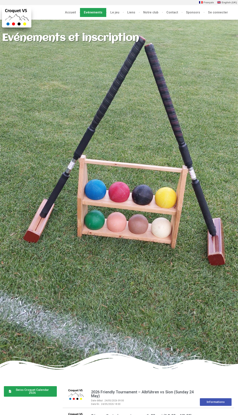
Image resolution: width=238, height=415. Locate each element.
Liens (131, 12)
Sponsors (193, 12)
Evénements (93, 12)
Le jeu (114, 12)
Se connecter (218, 12)
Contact (172, 12)
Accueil (70, 12)
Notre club (150, 12)
